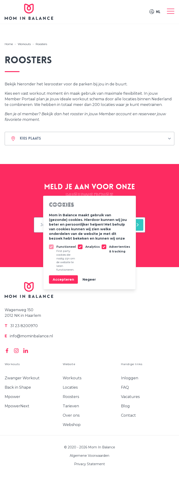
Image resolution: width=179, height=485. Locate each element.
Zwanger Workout (22, 378)
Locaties (70, 387)
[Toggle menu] (170, 12)
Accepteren (63, 279)
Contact (128, 415)
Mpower (12, 396)
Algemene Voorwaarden (89, 456)
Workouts (72, 378)
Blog (125, 406)
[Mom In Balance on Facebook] (7, 350)
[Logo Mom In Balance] (29, 12)
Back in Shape (18, 387)
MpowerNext (17, 406)
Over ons (71, 415)
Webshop (72, 424)
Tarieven (71, 406)
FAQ (125, 387)
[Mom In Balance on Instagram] (16, 350)
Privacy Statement (89, 464)
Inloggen (129, 378)
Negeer (89, 279)
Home (9, 44)
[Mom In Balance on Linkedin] (25, 350)
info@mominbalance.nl (29, 336)
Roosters (71, 396)
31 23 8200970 (21, 326)
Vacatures (130, 396)
